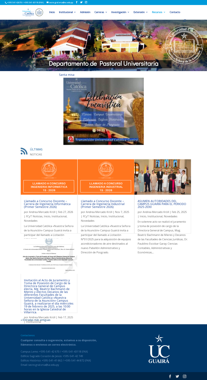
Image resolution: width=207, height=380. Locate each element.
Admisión (85, 12)
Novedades (31, 220)
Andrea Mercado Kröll (42, 212)
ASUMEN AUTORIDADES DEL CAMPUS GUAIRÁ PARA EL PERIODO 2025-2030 (162, 204)
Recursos (157, 12)
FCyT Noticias (34, 216)
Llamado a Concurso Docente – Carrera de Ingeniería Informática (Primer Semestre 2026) (47, 204)
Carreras (99, 12)
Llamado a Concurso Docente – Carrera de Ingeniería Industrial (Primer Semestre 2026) (103, 204)
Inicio (52, 12)
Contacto (175, 12)
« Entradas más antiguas (35, 320)
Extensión (139, 12)
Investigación (118, 12)
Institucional (66, 12)
